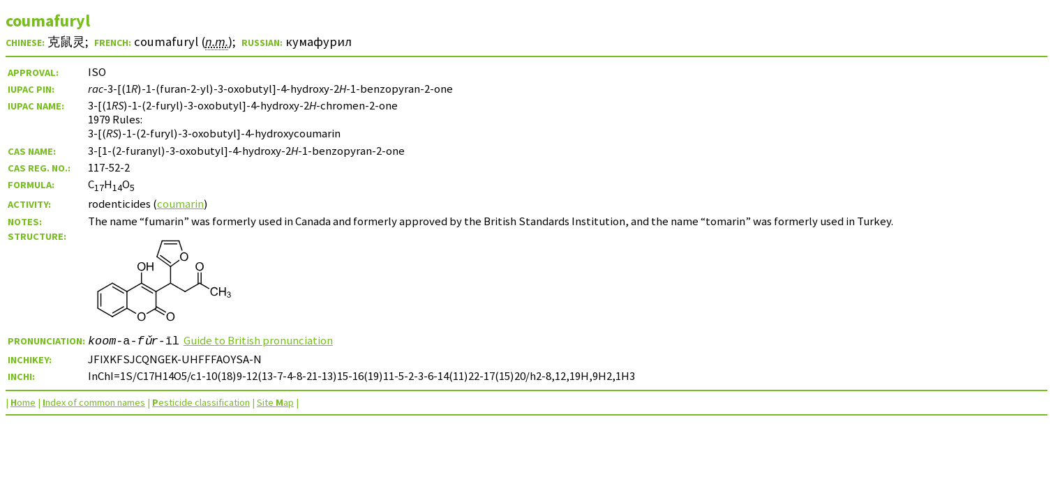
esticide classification (201, 402)
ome (23, 402)
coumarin (180, 203)
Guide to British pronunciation (258, 340)
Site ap (275, 402)
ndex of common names (94, 402)
